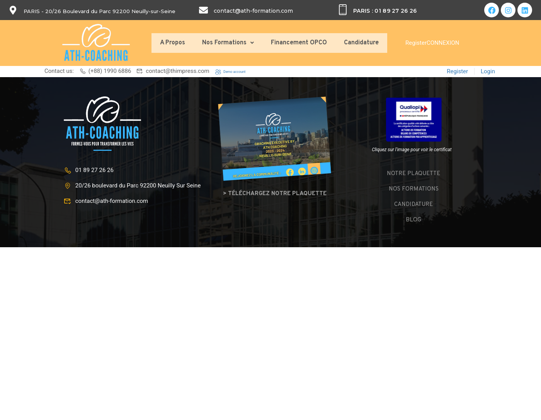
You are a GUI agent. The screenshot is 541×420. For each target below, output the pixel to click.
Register (416, 42)
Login (488, 70)
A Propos (172, 43)
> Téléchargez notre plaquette (275, 193)
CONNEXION (443, 42)
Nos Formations (228, 43)
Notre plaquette (413, 173)
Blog (413, 219)
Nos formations (414, 188)
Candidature (361, 43)
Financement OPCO (299, 43)
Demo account (237, 70)
